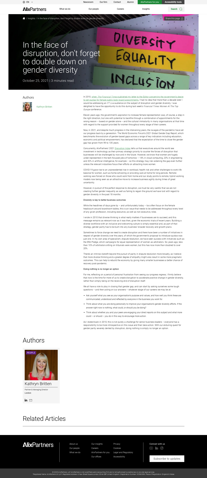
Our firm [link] (103, 2)
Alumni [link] (130, 2)
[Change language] (28, 2)
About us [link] (73, 444)
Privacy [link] (116, 444)
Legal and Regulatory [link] (123, 452)
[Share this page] (174, 18)
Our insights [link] (97, 444)
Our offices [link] (96, 456)
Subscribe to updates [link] (167, 458)
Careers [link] (120, 9)
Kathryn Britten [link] (37, 106)
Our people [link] (94, 9)
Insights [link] (146, 9)
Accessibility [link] (119, 456)
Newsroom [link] (88, 2)
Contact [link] (117, 2)
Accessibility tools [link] (173, 2)
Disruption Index (122, 148)
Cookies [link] (117, 448)
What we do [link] (64, 9)
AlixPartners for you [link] (150, 2)
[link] (34, 9)
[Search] (176, 9)
